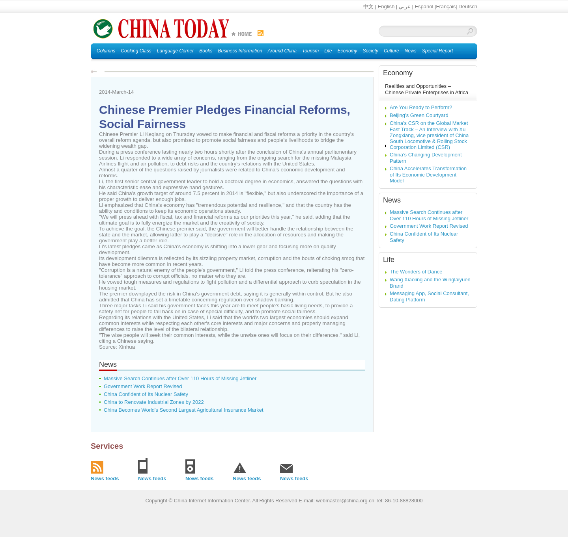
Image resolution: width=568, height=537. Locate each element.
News (108, 364)
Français (446, 6)
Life (388, 260)
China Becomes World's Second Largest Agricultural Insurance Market (183, 410)
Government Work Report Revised (143, 386)
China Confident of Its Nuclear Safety (146, 394)
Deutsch (467, 6)
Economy (398, 73)
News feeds (105, 478)
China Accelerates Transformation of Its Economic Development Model (428, 174)
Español (424, 6)
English (386, 6)
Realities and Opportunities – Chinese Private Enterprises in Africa (426, 89)
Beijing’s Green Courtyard (419, 115)
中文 (368, 6)
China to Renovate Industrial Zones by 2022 (154, 402)
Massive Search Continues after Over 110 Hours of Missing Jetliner (180, 378)
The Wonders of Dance (416, 272)
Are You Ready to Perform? (421, 107)
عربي (405, 6)
